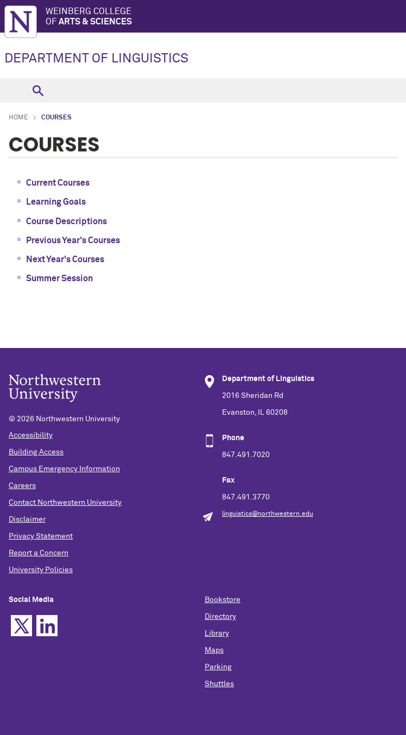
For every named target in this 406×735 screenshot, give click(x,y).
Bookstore (222, 600)
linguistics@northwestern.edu (267, 514)
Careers (22, 486)
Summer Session (59, 278)
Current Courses (58, 183)
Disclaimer (27, 519)
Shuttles (219, 684)
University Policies (41, 570)
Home (18, 118)
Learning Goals (56, 202)
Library (217, 633)
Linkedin (47, 625)
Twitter (21, 625)
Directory (220, 616)
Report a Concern (38, 553)
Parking (218, 667)
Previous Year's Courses (73, 240)
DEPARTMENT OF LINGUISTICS (96, 58)
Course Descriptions (66, 221)
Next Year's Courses (65, 259)
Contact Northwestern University (65, 502)
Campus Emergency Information (64, 469)
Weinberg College (226, 17)
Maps (214, 650)
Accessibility (31, 435)
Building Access (36, 452)
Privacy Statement (41, 536)
